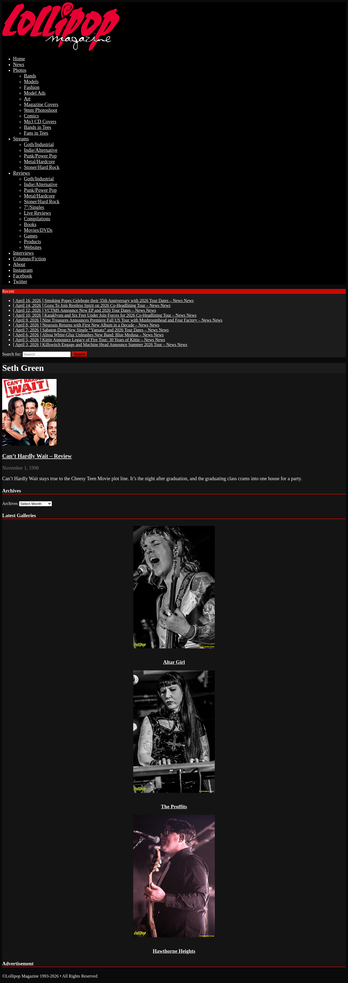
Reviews (21, 173)
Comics (31, 116)
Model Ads (35, 93)
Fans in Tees (36, 133)
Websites (33, 247)
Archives (10, 503)
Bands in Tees (37, 127)
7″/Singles (34, 207)
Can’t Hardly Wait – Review (37, 456)
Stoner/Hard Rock (41, 167)
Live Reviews (37, 213)
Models (31, 81)
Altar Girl (174, 662)
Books (30, 224)
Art (27, 98)
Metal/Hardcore (39, 161)
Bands (30, 76)
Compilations (37, 218)
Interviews (23, 253)
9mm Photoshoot (40, 110)
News (18, 64)
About (19, 264)
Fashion (31, 87)
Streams (21, 138)
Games (31, 236)
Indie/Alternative (40, 150)
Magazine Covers (41, 104)
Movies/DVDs (38, 230)
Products (32, 241)
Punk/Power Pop (40, 156)
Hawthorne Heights (174, 951)
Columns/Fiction (29, 258)
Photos (19, 70)
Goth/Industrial (39, 144)
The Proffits (174, 806)
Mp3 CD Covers (40, 121)
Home (19, 58)
